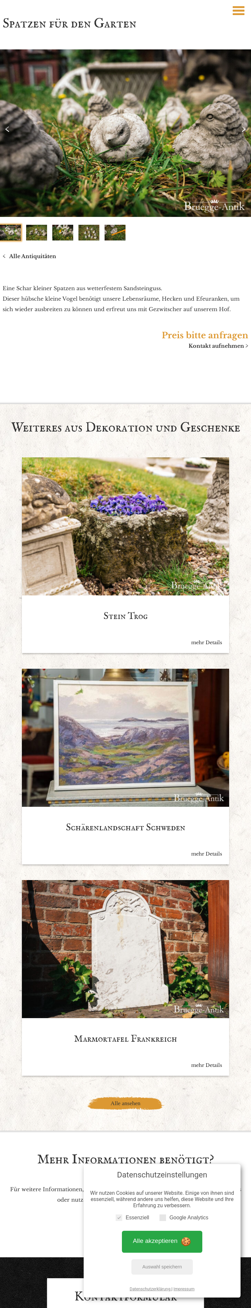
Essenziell (132, 1213)
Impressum (184, 1284)
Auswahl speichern (162, 1262)
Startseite (52, 1242)
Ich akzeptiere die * (119, 1120)
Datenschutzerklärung (151, 1284)
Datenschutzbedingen (145, 1120)
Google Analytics (183, 1213)
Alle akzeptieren (162, 1236)
